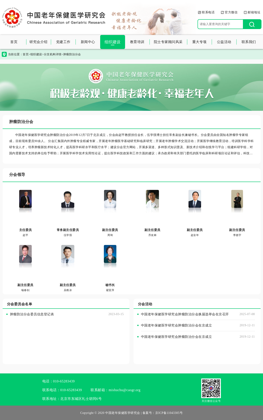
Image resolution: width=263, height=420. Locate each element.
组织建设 (113, 42)
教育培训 (137, 42)
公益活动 (224, 42)
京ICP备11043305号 (169, 413)
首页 (13, 42)
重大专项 (199, 42)
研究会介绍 (38, 42)
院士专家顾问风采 (168, 42)
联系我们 (249, 42)
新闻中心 (88, 42)
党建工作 (63, 42)
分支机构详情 (53, 54)
